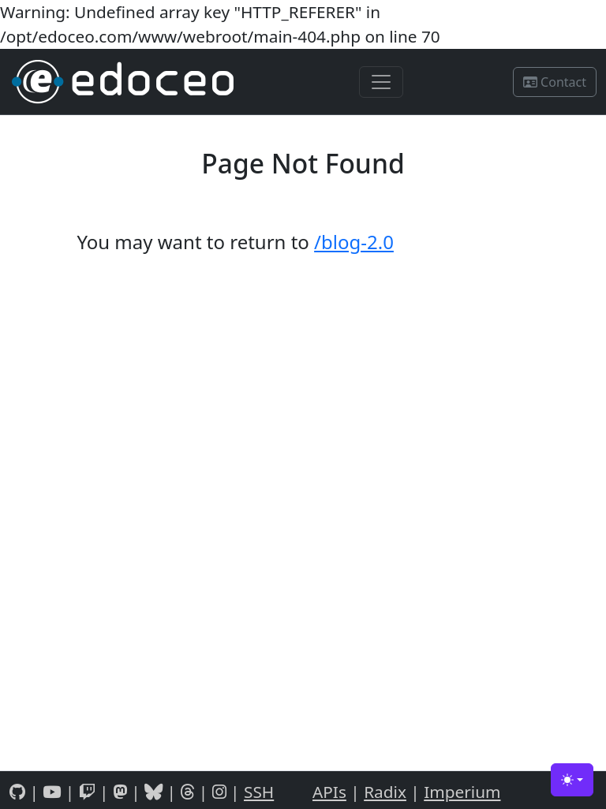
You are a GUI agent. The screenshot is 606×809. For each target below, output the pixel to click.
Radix (385, 792)
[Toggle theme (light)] (572, 779)
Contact (554, 82)
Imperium (462, 792)
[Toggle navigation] (381, 82)
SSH (259, 792)
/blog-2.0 (354, 242)
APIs (329, 792)
